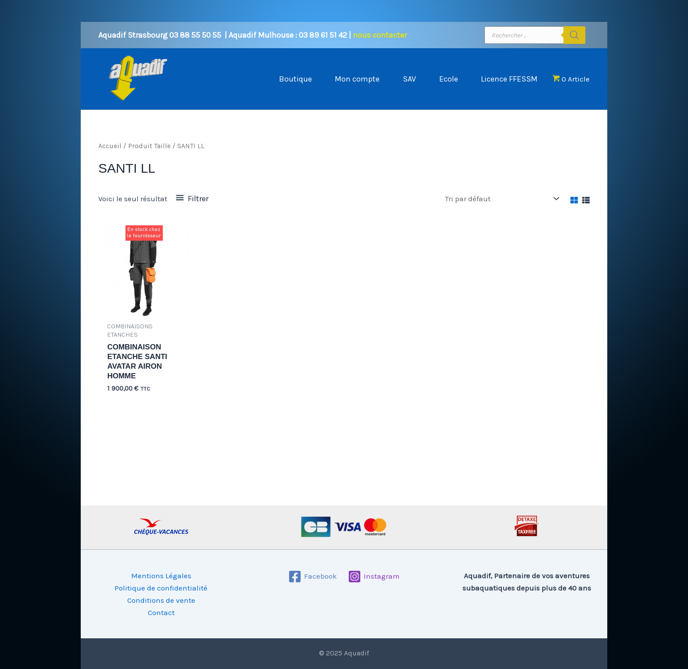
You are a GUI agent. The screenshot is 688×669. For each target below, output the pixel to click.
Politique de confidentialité (161, 588)
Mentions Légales (161, 575)
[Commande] (501, 199)
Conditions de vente (161, 600)
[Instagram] (374, 576)
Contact (161, 612)
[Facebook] (312, 576)
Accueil (110, 146)
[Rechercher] (574, 35)
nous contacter (380, 35)
